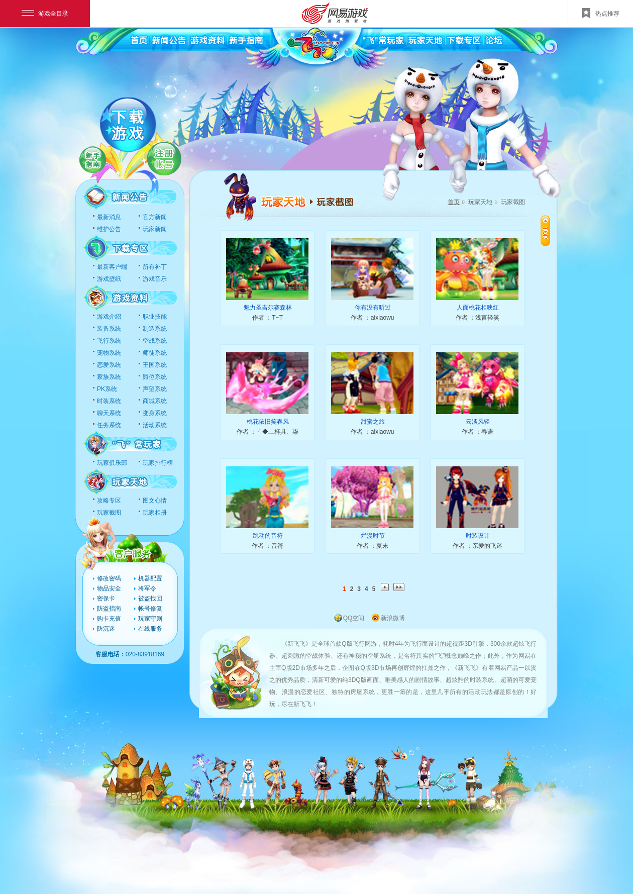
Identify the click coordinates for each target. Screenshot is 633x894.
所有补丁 (155, 266)
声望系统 (155, 388)
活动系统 (155, 425)
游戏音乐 (155, 278)
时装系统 (109, 401)
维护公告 (109, 229)
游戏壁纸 (109, 278)
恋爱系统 (109, 364)
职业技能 (155, 316)
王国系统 (155, 364)
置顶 (545, 230)
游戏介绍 (109, 316)
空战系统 (155, 340)
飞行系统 (109, 340)
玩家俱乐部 (112, 462)
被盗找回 (150, 598)
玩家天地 (426, 40)
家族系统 (109, 376)
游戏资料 (207, 40)
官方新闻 (155, 217)
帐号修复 (150, 608)
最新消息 (109, 217)
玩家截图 (109, 512)
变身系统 (155, 413)
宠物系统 (109, 352)
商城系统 (155, 401)
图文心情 (155, 500)
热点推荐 (600, 13)
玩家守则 (150, 618)
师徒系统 (155, 352)
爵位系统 (155, 376)
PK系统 (107, 388)
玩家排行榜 (158, 462)
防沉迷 (106, 628)
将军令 (147, 588)
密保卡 (106, 598)
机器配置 (150, 578)
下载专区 (463, 40)
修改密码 (109, 578)
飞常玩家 (384, 40)
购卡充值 (109, 618)
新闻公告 (169, 40)
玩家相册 (155, 512)
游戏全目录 (45, 13)
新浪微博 (393, 618)
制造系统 (155, 328)
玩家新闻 (155, 229)
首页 (138, 40)
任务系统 (109, 425)
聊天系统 (109, 413)
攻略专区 (109, 500)
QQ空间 (354, 618)
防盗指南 (109, 608)
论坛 (501, 40)
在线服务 (150, 628)
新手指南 (245, 40)
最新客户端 (112, 266)
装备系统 (109, 328)
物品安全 (109, 588)
